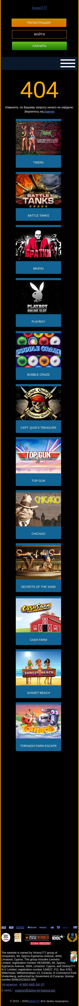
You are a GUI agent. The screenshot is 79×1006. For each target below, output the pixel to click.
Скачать (39, 46)
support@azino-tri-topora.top (35, 990)
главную (48, 111)
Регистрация (39, 22)
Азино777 (39, 8)
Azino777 (33, 1001)
